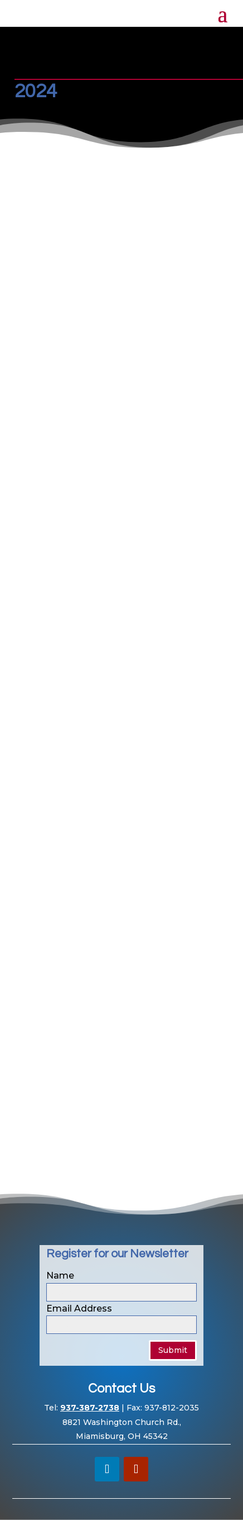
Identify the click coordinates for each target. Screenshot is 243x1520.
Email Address (79, 1308)
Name (60, 1275)
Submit (172, 1350)
